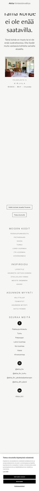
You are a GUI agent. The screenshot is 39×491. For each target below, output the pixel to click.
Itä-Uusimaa (19, 252)
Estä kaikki (19, 481)
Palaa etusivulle (19, 215)
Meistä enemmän (20, 280)
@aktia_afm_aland (19, 382)
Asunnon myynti (20, 305)
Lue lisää (5, 471)
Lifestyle (19, 269)
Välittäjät (19, 298)
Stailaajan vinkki (19, 277)
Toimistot (19, 301)
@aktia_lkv (19, 369)
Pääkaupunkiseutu (20, 233)
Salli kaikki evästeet (19, 476)
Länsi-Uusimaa (20, 248)
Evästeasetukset (19, 486)
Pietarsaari (19, 237)
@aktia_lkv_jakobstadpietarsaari (19, 377)
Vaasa (20, 241)
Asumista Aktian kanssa (20, 273)
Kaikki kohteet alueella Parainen (19, 207)
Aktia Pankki (19, 309)
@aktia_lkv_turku (19, 373)
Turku (20, 245)
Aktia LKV (19, 396)
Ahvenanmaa (19, 256)
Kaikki (20, 284)
